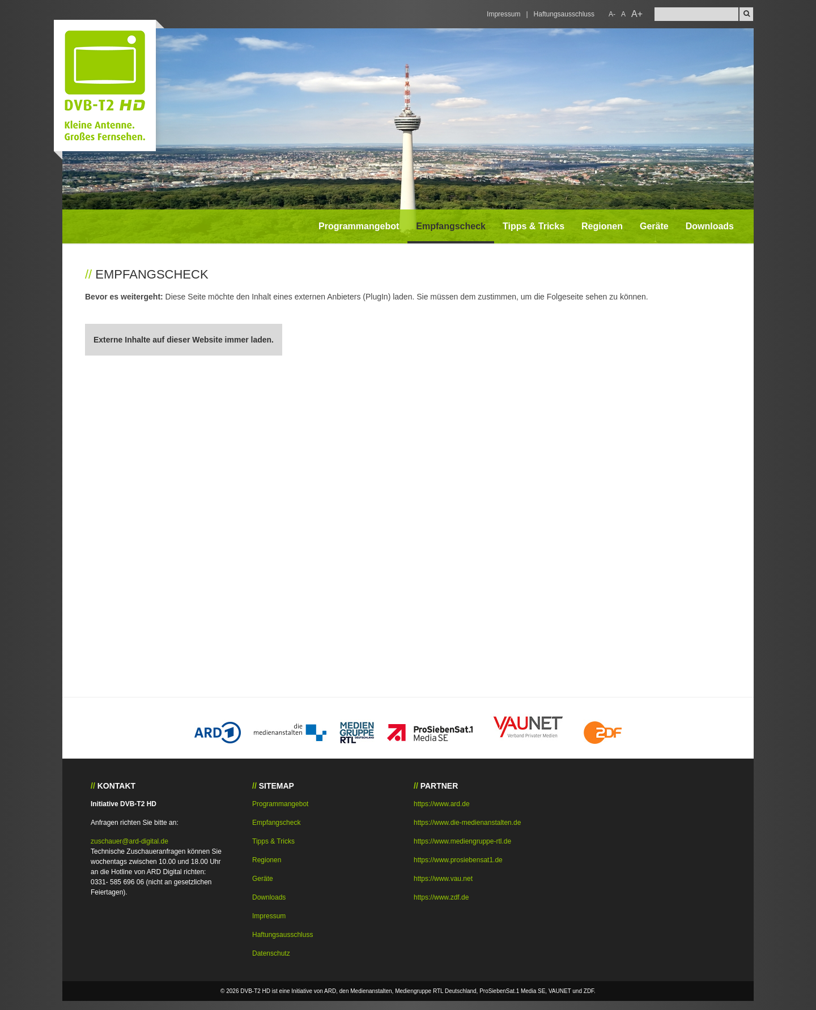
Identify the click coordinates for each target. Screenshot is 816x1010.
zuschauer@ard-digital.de (129, 841)
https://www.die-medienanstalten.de (467, 823)
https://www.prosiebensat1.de (458, 860)
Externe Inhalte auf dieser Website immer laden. (184, 339)
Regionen (602, 226)
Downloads (710, 226)
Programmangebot (358, 226)
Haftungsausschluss (564, 14)
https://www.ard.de (442, 804)
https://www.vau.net (443, 879)
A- (612, 14)
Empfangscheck (451, 226)
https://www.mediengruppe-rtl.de (462, 841)
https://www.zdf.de (441, 897)
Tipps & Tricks (533, 226)
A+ (637, 14)
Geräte (654, 226)
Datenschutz (271, 953)
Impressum (503, 14)
